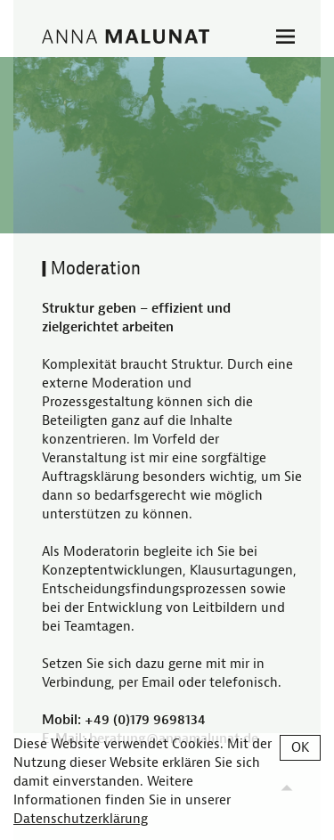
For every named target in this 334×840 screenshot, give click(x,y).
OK (300, 747)
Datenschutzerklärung (80, 819)
